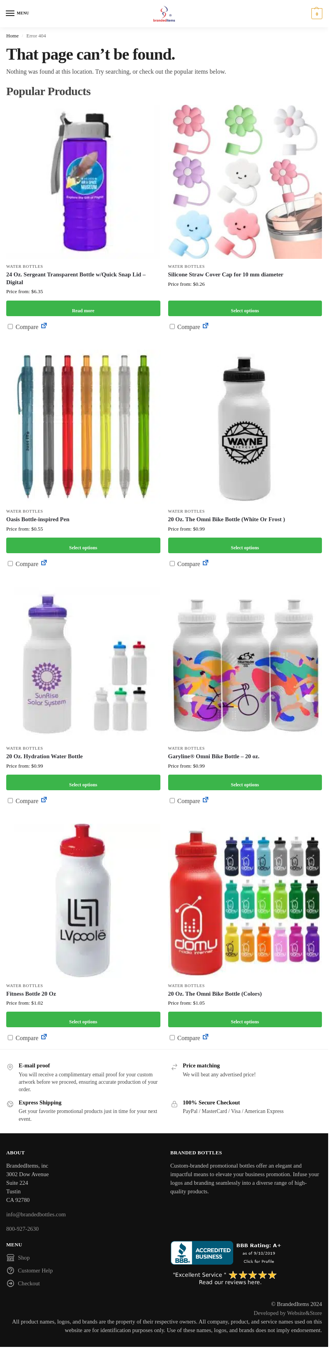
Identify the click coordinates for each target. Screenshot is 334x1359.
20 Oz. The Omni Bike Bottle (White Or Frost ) (226, 519)
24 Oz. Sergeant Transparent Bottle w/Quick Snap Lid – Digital (76, 278)
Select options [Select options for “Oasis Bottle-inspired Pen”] (83, 545)
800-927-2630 (22, 1229)
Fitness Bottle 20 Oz (31, 994)
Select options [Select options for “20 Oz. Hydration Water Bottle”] (83, 782)
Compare (23, 327)
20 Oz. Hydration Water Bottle (44, 756)
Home (12, 36)
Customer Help (29, 1271)
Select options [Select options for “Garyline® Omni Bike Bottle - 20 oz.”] (245, 782)
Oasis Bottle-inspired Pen (37, 519)
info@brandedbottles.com (36, 1214)
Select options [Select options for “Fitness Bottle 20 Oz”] (83, 1019)
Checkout (23, 1284)
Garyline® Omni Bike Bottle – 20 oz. (214, 756)
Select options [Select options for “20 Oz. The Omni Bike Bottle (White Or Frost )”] (245, 545)
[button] (315, 13)
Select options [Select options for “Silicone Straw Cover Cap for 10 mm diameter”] (245, 308)
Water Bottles (24, 266)
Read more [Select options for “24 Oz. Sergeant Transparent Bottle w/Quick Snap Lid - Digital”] (83, 308)
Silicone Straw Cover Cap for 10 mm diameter (225, 274)
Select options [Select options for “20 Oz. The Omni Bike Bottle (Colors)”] (245, 1019)
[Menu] (17, 13)
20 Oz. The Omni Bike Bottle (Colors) (215, 994)
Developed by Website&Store (288, 1313)
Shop (18, 1258)
